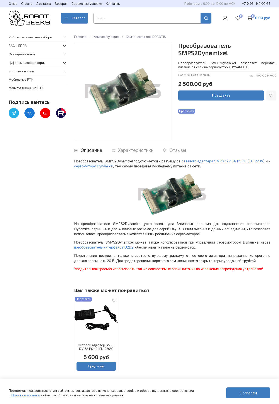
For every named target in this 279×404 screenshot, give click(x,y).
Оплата (26, 3)
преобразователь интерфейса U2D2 (103, 247)
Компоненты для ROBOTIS (146, 37)
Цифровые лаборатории (27, 63)
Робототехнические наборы (30, 37)
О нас (13, 3)
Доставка (43, 3)
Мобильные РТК (21, 79)
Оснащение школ (22, 54)
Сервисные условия (86, 3)
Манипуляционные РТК (26, 88)
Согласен (248, 393)
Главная (80, 37)
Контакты (113, 3)
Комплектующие (106, 37)
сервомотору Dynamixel (93, 166)
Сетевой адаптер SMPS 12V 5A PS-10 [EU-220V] (96, 347)
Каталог (74, 18)
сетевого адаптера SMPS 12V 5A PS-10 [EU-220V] (223, 161)
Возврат (61, 3)
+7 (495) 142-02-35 (256, 3)
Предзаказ (221, 95)
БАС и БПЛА (18, 46)
